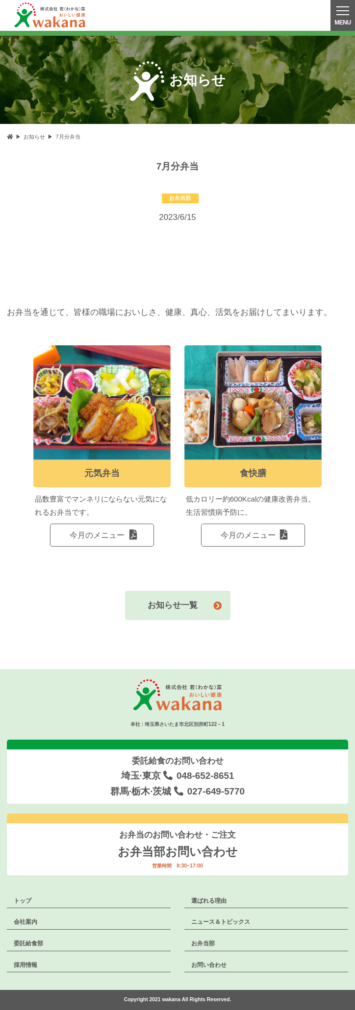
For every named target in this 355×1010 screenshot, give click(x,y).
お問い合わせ (209, 965)
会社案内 (25, 921)
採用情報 (25, 965)
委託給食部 (28, 943)
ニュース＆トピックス (220, 921)
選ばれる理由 (209, 900)
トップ (22, 900)
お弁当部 (203, 943)
